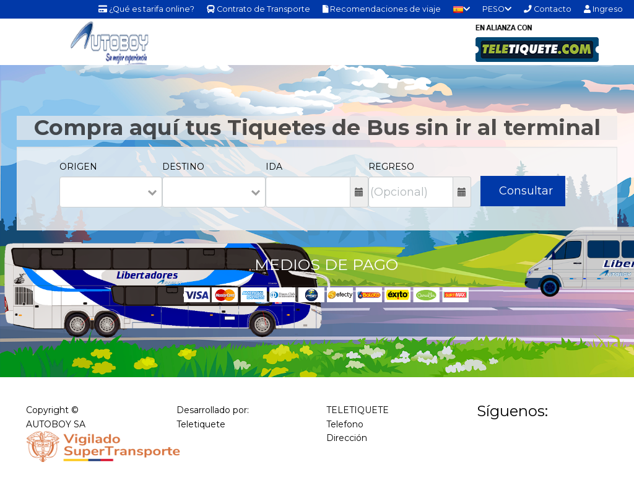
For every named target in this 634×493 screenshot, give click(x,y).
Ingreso (603, 9)
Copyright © (52, 410)
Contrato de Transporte (258, 9)
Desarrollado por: (212, 410)
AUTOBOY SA (55, 424)
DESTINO (183, 166)
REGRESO (391, 166)
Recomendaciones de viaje (382, 9)
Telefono (344, 424)
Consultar (526, 191)
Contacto (547, 9)
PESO (496, 9)
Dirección (346, 437)
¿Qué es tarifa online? (146, 9)
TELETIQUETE (357, 410)
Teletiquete (200, 424)
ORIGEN (78, 166)
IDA (274, 166)
